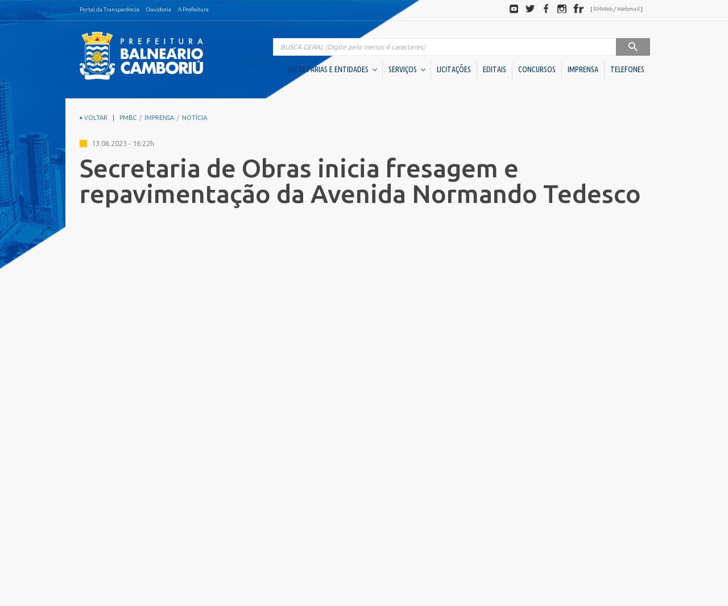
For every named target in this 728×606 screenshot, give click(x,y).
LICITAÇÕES (454, 69)
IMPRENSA (583, 69)
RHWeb (603, 9)
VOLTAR (93, 117)
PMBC (127, 117)
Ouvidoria (158, 9)
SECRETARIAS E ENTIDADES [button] (332, 69)
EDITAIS (494, 69)
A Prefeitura (193, 9)
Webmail (628, 9)
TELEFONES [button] (627, 69)
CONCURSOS (537, 69)
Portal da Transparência (109, 9)
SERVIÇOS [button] (406, 69)
